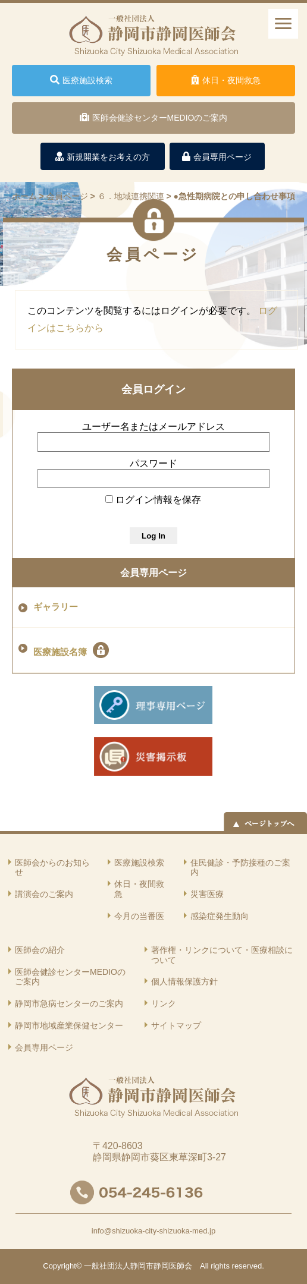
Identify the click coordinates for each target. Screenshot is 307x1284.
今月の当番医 (139, 916)
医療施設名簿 (71, 650)
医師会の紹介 (40, 950)
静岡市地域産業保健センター (69, 1025)
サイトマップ (176, 1025)
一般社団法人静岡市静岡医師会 (138, 1265)
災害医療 (207, 894)
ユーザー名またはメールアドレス (153, 426)
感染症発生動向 (219, 916)
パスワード (153, 463)
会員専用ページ (153, 573)
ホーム (24, 196)
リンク (163, 1003)
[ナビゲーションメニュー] (283, 24)
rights (220, 1265)
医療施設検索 (139, 862)
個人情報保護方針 (184, 981)
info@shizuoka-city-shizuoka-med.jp (153, 1230)
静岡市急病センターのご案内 (69, 1003)
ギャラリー (55, 607)
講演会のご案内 (44, 894)
